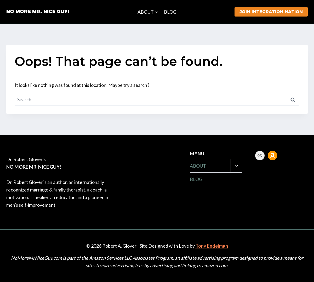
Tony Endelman (212, 246)
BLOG (170, 12)
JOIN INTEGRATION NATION (271, 11)
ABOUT (198, 166)
